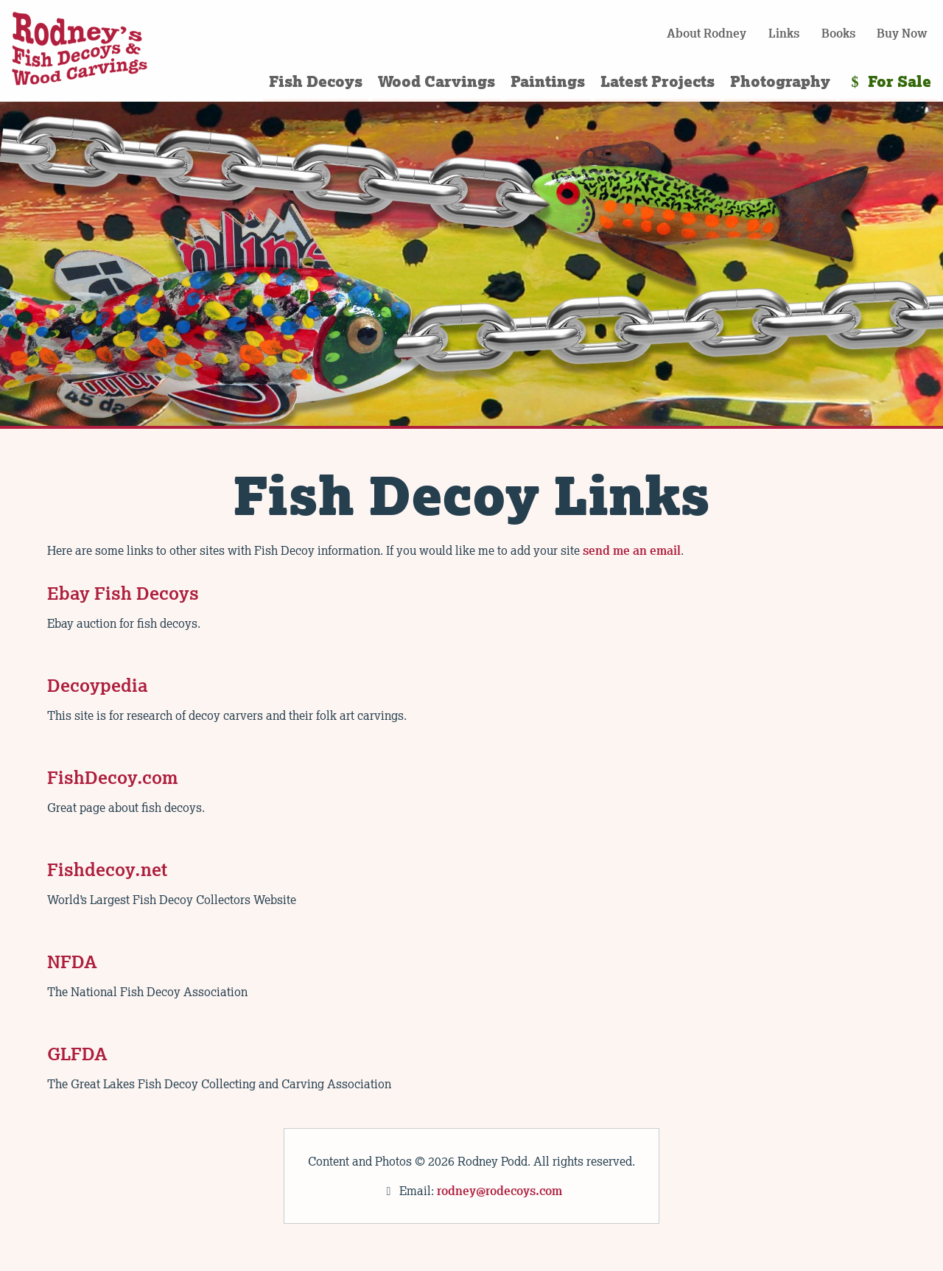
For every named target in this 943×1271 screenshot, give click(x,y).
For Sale (888, 81)
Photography (780, 81)
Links (783, 33)
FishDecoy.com (112, 777)
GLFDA (77, 1053)
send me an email (632, 550)
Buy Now (902, 33)
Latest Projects (657, 81)
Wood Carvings (436, 81)
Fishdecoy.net (107, 869)
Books (838, 33)
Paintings (548, 81)
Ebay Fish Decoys (123, 592)
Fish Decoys (315, 81)
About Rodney (706, 33)
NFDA (72, 961)
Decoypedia (97, 684)
